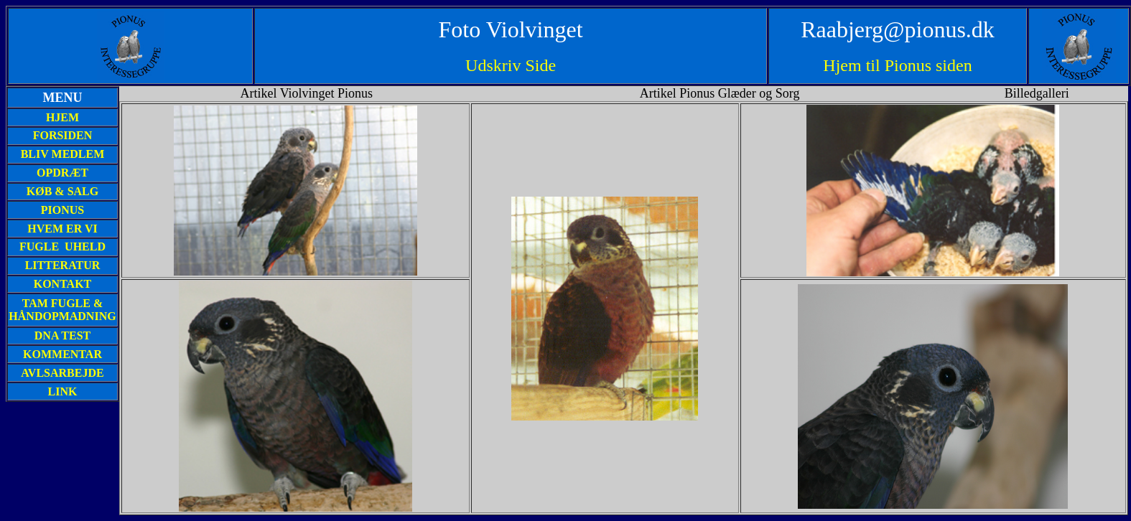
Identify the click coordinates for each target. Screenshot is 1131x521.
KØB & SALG (62, 191)
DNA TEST (62, 335)
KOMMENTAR (62, 354)
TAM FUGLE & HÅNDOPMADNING (62, 309)
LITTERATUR (63, 265)
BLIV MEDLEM (63, 154)
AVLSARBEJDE (62, 373)
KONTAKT (63, 284)
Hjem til (853, 65)
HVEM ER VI (62, 228)
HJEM (62, 117)
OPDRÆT (62, 172)
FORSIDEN (63, 135)
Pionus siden (928, 65)
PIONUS (62, 210)
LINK (63, 391)
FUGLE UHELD (62, 246)
